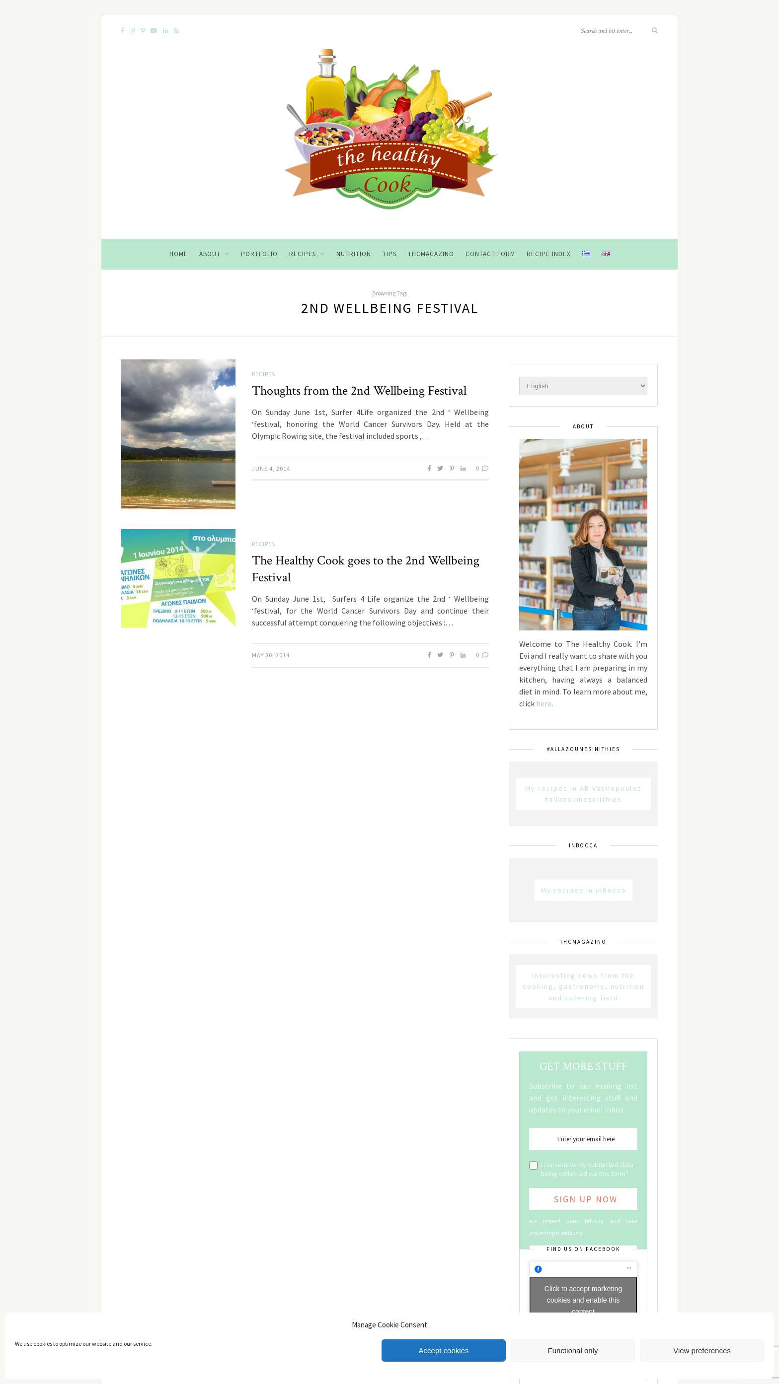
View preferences (702, 1350)
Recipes (302, 254)
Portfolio (259, 254)
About (210, 254)
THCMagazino (431, 254)
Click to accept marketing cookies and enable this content (583, 1300)
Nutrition (353, 254)
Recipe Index (549, 254)
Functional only (573, 1350)
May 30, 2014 (271, 655)
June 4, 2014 (271, 468)
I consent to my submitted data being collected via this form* (587, 1169)
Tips (389, 254)
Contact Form (490, 254)
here (543, 703)
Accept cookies (444, 1350)
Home (178, 254)
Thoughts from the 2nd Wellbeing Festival (359, 390)
